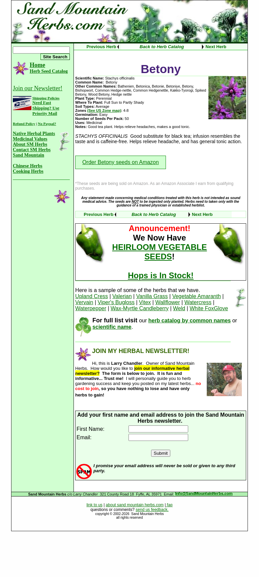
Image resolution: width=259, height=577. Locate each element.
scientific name (112, 327)
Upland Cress (91, 296)
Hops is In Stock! (161, 275)
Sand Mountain (28, 155)
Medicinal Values (30, 138)
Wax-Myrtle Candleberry (140, 308)
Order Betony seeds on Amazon (120, 162)
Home (37, 65)
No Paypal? (47, 124)
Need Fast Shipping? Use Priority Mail (45, 108)
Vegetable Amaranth (196, 296)
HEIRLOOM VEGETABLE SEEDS (159, 252)
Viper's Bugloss (116, 302)
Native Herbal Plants (34, 133)
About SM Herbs (30, 144)
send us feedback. (152, 509)
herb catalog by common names (189, 320)
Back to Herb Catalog (162, 46)
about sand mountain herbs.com (135, 505)
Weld (179, 308)
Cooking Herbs (28, 171)
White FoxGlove (209, 308)
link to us (94, 505)
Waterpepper (90, 308)
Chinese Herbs (27, 165)
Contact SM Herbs (32, 149)
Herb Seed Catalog (49, 71)
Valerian (122, 296)
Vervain (84, 302)
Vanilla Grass (152, 296)
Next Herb (216, 46)
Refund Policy (24, 124)
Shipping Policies (45, 98)
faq (169, 505)
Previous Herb (101, 46)
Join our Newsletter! (37, 88)
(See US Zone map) (104, 110)
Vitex (145, 302)
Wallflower (167, 302)
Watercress (197, 302)
